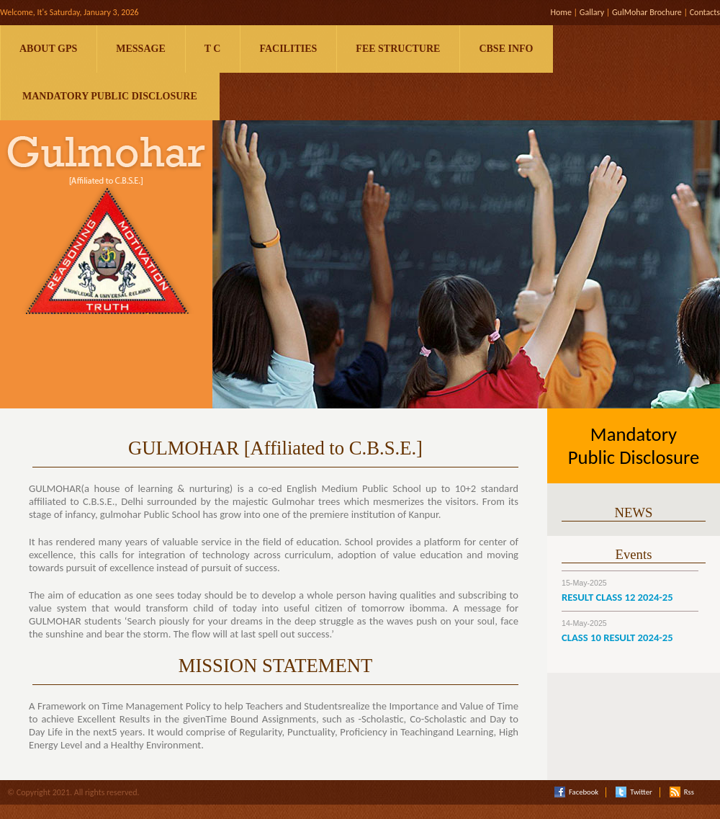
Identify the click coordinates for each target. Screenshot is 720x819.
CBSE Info (506, 48)
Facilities (288, 48)
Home (560, 12)
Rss (682, 792)
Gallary (592, 12)
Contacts (705, 12)
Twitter (634, 792)
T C (212, 48)
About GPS (48, 48)
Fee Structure (398, 48)
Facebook (576, 792)
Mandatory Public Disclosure (109, 96)
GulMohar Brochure (647, 12)
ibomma (427, 607)
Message (140, 48)
